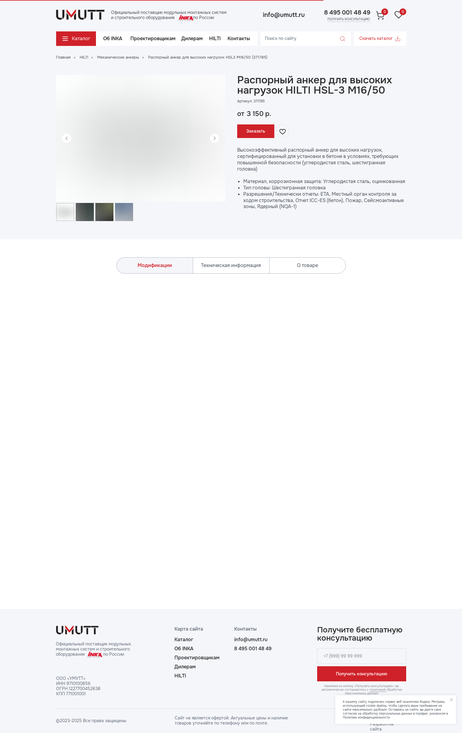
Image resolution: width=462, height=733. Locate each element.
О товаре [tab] (307, 265)
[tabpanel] (231, 428)
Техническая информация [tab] (231, 265)
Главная (63, 57)
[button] (348, 19)
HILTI (84, 57)
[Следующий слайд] (214, 138)
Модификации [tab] (155, 265)
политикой (378, 690)
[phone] (361, 656)
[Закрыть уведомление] (451, 700)
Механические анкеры (118, 57)
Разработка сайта (381, 726)
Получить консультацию (361, 674)
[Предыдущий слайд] (66, 138)
